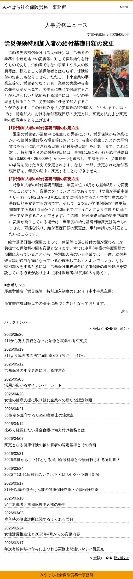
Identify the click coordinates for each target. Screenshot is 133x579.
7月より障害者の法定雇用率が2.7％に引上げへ (44, 356)
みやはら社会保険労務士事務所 (66, 575)
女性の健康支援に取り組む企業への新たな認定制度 (48, 400)
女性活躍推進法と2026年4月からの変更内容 (42, 534)
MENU (124, 7)
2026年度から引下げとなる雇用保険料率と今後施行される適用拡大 (62, 460)
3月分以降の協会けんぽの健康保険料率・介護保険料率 (51, 490)
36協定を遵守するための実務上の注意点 (39, 415)
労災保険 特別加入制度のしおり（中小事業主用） (71, 291)
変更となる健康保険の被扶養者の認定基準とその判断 (50, 445)
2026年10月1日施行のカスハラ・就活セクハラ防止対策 (52, 474)
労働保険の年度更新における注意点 (35, 370)
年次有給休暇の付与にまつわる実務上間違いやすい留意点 (54, 549)
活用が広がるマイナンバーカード (33, 385)
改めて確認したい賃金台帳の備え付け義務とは (44, 430)
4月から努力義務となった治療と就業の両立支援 (45, 341)
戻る (125, 311)
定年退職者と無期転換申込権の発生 (35, 504)
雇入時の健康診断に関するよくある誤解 (38, 519)
